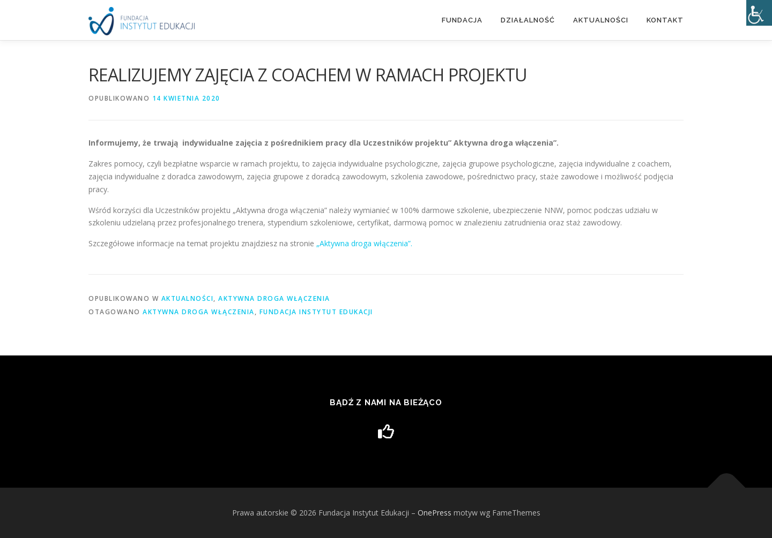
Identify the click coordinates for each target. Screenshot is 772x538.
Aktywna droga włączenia (274, 298)
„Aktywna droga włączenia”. (364, 243)
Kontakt (665, 20)
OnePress (434, 512)
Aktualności (600, 20)
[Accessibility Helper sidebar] (759, 13)
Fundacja (462, 20)
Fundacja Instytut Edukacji (316, 311)
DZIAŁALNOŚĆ (528, 20)
